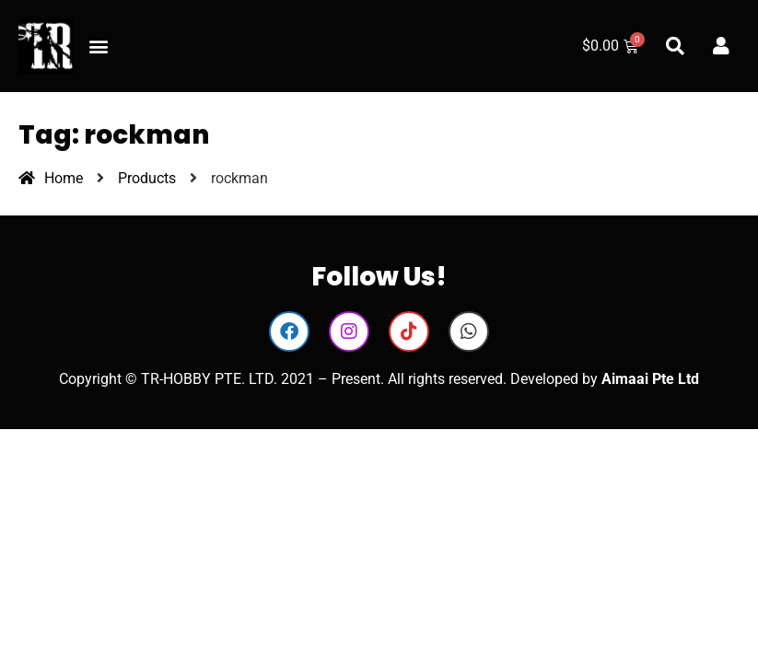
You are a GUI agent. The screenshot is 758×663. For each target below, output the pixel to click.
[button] (98, 46)
